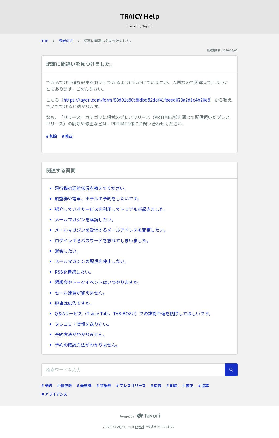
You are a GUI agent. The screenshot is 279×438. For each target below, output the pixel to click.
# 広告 (156, 385)
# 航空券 (64, 385)
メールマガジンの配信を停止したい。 (92, 261)
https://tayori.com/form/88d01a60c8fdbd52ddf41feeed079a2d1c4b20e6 (136, 99)
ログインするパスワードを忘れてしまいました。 (103, 240)
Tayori (139, 426)
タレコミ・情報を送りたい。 (83, 324)
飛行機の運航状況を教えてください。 (92, 188)
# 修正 (67, 136)
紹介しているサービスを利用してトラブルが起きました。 (111, 209)
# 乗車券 (84, 385)
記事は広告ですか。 (74, 303)
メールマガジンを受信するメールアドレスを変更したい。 (111, 229)
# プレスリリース (131, 385)
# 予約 (46, 385)
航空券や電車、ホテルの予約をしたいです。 (98, 198)
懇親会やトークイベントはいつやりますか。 (98, 282)
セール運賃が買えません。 (81, 292)
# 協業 (203, 385)
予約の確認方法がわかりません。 (87, 344)
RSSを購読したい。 (74, 271)
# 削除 (51, 136)
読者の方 (66, 40)
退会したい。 (68, 250)
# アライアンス (54, 394)
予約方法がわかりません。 (81, 334)
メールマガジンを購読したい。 (85, 219)
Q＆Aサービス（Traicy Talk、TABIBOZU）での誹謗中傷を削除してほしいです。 (134, 313)
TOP (44, 40)
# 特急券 (103, 385)
